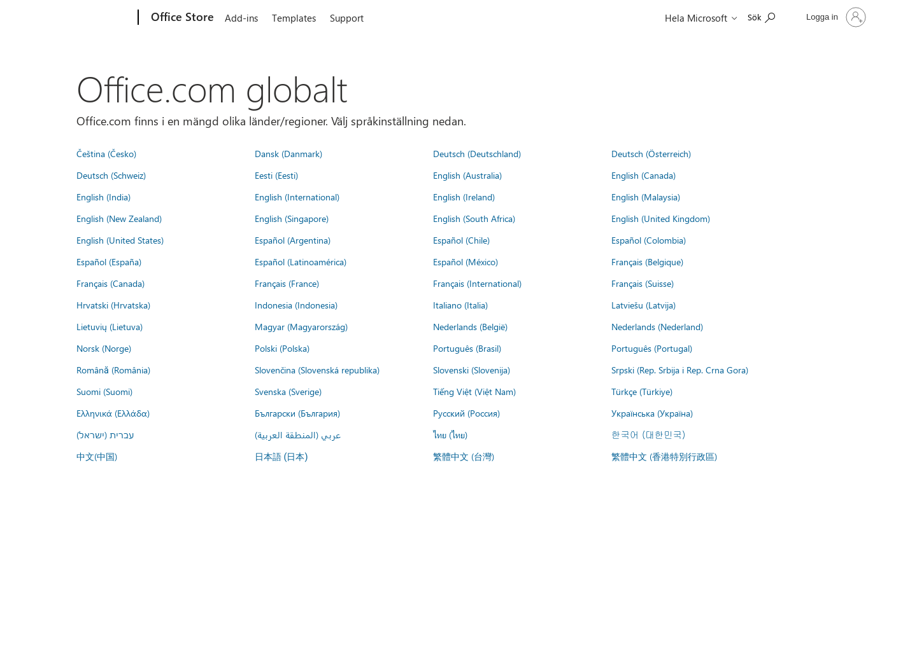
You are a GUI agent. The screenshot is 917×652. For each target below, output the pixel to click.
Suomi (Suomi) (104, 391)
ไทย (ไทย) (450, 434)
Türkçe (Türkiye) (641, 391)
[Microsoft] (89, 18)
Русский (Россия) (466, 412)
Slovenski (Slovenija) (471, 369)
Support (347, 17)
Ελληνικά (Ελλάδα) (113, 412)
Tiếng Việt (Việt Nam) (474, 391)
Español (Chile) (461, 239)
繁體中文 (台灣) (463, 456)
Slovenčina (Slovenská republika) (317, 369)
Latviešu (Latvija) (643, 304)
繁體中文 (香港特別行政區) (664, 456)
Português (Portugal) (651, 348)
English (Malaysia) (645, 196)
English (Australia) (467, 175)
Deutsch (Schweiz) (111, 175)
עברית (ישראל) (105, 434)
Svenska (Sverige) (288, 391)
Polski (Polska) (282, 348)
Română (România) (113, 369)
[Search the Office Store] (761, 16)
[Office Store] (181, 18)
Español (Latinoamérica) (300, 261)
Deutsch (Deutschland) (477, 153)
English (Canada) (643, 175)
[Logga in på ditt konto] (835, 17)
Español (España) (108, 261)
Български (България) (297, 412)
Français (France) (287, 283)
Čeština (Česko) (106, 153)
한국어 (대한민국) (648, 434)
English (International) (297, 196)
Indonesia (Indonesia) (296, 304)
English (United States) (120, 239)
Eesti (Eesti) (276, 175)
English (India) (103, 196)
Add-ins (241, 17)
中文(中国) (96, 456)
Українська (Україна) (652, 412)
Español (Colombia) (648, 239)
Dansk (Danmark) (288, 153)
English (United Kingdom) (660, 218)
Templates (294, 17)
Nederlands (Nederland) (657, 326)
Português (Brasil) (467, 348)
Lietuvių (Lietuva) (109, 326)
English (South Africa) (474, 218)
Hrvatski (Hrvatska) (113, 304)
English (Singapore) (292, 218)
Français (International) (477, 283)
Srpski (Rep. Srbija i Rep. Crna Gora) (679, 369)
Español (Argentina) (293, 239)
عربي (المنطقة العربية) (298, 434)
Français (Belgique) (647, 261)
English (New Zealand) (119, 218)
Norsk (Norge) (103, 348)
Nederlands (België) (470, 326)
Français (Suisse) (642, 283)
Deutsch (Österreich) (651, 153)
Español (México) (465, 261)
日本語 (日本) (281, 457)
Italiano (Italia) (460, 304)
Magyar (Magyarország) (301, 326)
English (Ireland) (464, 196)
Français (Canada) (110, 283)
